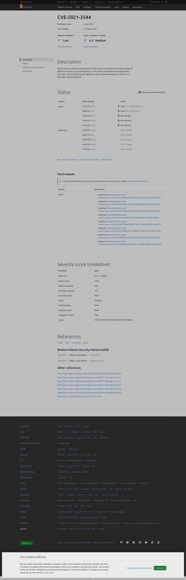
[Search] (166, 2)
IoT (21, 460)
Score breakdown (91, 47)
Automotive (62, 529)
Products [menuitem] (60, 2)
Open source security (111, 523)
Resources (104, 437)
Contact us (26, 543)
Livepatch (87, 7)
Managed (75, 432)
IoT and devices (128, 523)
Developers (76, 472)
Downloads (25, 506)
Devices (103, 517)
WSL (76, 506)
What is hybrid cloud (109, 483)
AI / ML (23, 449)
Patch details (107, 159)
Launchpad (75, 343)
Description (27, 60)
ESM (78, 7)
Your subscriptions (65, 512)
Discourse (101, 512)
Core (83, 506)
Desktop (60, 506)
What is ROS (72, 455)
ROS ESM (61, 455)
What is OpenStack (65, 426)
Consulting (85, 432)
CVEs (116, 7)
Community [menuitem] (98, 2)
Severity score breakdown (33, 67)
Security (23, 489)
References (27, 71)
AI (58, 523)
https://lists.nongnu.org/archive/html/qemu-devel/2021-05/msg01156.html (89, 389)
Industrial (73, 529)
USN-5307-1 (62, 361)
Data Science (74, 449)
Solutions (24, 523)
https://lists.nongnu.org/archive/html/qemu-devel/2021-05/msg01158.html (89, 393)
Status (25, 63)
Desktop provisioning (89, 517)
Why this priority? (64, 47)
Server (69, 506)
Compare (81, 495)
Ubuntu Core (25, 466)
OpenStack (25, 426)
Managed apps (63, 443)
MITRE (60, 343)
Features (61, 466)
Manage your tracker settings (139, 568)
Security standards (103, 7)
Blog (89, 542)
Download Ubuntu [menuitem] (114, 2)
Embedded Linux (75, 460)
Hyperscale (62, 477)
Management (90, 460)
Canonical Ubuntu (26, 2)
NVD (67, 343)
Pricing (92, 512)
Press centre (108, 542)
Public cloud (144, 483)
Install (78, 426)
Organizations (63, 472)
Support (86, 426)
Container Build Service (120, 500)
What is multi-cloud (128, 483)
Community (85, 455)
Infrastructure (72, 523)
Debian (86, 343)
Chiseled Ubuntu (84, 500)
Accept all (160, 568)
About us (61, 542)
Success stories (73, 466)
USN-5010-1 (62, 355)
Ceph (22, 432)
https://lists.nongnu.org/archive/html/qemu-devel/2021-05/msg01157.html (89, 381)
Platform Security (64, 7)
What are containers (65, 500)
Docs (95, 432)
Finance (101, 529)
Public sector (84, 529)
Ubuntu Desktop (27, 472)
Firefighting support (116, 512)
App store (61, 460)
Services (85, 466)
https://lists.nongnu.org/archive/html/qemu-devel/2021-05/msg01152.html (89, 385)
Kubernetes (25, 437)
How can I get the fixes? (67, 159)
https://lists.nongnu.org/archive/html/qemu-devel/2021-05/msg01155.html (89, 374)
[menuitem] (156, 2)
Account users (81, 512)
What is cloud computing (67, 483)
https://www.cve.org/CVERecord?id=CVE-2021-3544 (79, 396)
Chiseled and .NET (100, 500)
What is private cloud (89, 483)
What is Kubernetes (65, 437)
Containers (24, 500)
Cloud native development (148, 523)
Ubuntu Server (26, 477)
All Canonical (155, 2)
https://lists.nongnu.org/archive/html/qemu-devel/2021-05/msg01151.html (89, 377)
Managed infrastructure (30, 443)
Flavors (86, 472)
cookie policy (48, 572)
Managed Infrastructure (90, 523)
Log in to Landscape (109, 495)
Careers (82, 542)
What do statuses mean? (89, 159)
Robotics (24, 455)
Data (63, 523)
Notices (126, 7)
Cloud (22, 483)
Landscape (24, 495)
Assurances (137, 7)
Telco (94, 529)
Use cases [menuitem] (73, 2)
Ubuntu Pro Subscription (67, 517)
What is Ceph (63, 432)
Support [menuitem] (85, 2)
